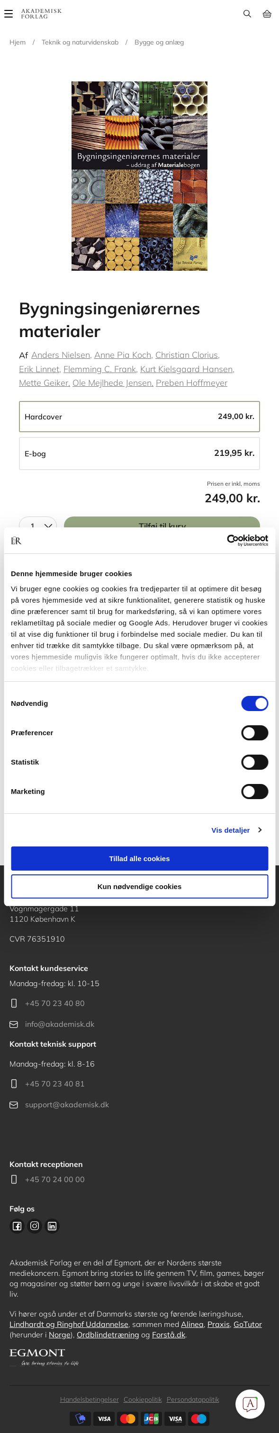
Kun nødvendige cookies (140, 886)
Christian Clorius (186, 354)
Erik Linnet (39, 369)
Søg (247, 13)
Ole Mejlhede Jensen (112, 382)
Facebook (17, 1226)
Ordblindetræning (108, 1334)
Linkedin (52, 1226)
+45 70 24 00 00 (55, 1179)
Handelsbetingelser (89, 1399)
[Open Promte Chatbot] (250, 1404)
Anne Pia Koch (122, 354)
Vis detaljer (231, 830)
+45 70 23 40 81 (55, 1083)
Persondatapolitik (193, 1399)
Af (23, 355)
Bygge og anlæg (159, 42)
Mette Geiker (43, 382)
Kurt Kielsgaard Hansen (186, 369)
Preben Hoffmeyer (191, 382)
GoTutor (248, 1324)
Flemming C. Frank (99, 369)
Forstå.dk (168, 1334)
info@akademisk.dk (59, 1024)
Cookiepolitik (143, 1399)
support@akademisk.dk (67, 1104)
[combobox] (38, 525)
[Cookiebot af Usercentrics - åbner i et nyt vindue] (226, 540)
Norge (60, 1334)
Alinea (192, 1324)
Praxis (218, 1324)
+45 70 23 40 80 (55, 1003)
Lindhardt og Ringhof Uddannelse (68, 1324)
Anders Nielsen (60, 354)
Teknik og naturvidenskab (80, 42)
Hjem (17, 42)
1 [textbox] (32, 526)
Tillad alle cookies (139, 858)
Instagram (34, 1226)
